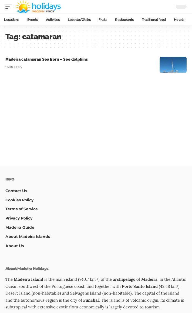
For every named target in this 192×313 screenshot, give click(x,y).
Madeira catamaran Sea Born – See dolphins (46, 59)
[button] (10, 7)
